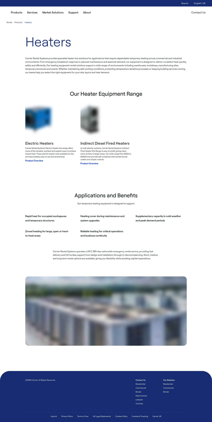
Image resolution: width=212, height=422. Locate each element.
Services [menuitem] (32, 12)
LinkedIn (139, 399)
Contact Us (198, 12)
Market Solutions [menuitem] (53, 12)
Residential (140, 384)
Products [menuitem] (16, 12)
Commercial (141, 388)
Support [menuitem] (73, 12)
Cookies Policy (121, 416)
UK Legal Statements (102, 416)
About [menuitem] (87, 12)
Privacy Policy (67, 416)
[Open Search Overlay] (184, 3)
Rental (9, 22)
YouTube (139, 403)
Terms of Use (82, 416)
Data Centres (141, 396)
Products (18, 22)
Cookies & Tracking (140, 416)
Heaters (28, 22)
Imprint (54, 416)
